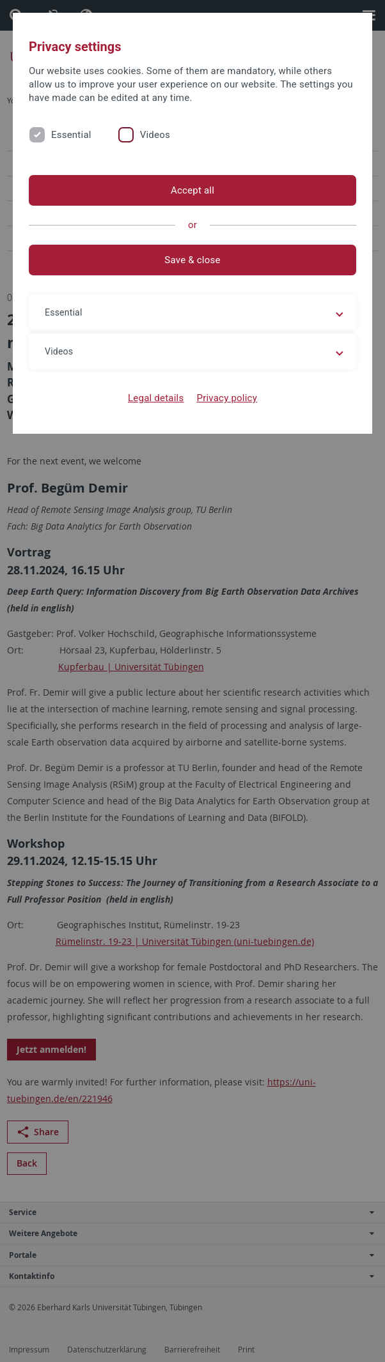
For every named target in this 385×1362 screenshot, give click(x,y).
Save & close (192, 260)
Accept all (192, 190)
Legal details (156, 398)
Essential (71, 135)
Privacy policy (226, 398)
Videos (155, 135)
